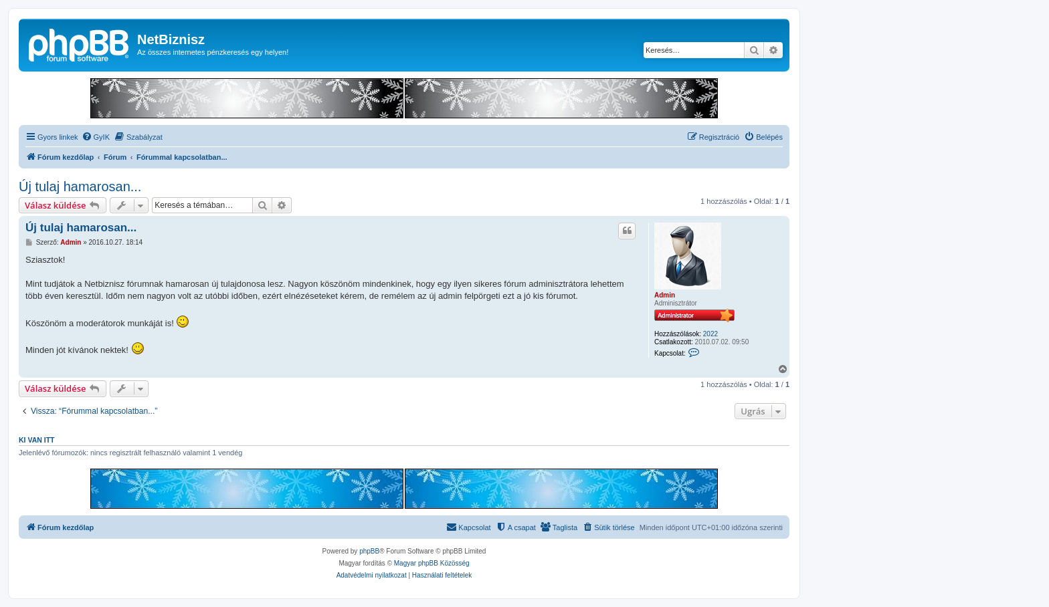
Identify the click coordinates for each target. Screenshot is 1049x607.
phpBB (369, 551)
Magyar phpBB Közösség (432, 563)
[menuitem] (96, 137)
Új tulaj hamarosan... (80, 186)
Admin (664, 295)
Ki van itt (36, 440)
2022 (710, 334)
